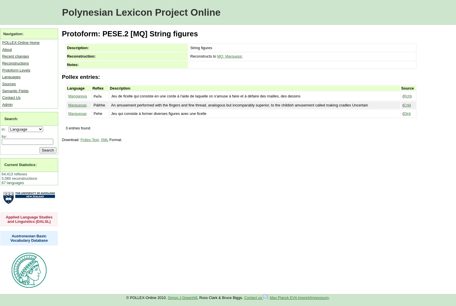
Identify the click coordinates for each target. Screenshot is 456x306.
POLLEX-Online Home (21, 42)
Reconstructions (15, 63)
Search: (11, 119)
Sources (9, 84)
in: (5, 129)
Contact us (256, 298)
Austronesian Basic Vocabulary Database (29, 238)
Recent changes (15, 56)
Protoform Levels (16, 70)
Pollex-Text (90, 140)
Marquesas (77, 105)
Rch (407, 96)
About (7, 49)
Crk (406, 105)
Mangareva (77, 96)
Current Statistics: (20, 165)
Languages (11, 77)
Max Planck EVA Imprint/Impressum (299, 298)
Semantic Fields (15, 91)
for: (4, 136)
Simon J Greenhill (182, 298)
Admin (7, 104)
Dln (406, 113)
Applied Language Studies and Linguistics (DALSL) (29, 219)
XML (104, 140)
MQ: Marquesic (230, 56)
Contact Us (11, 97)
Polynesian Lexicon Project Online (141, 12)
